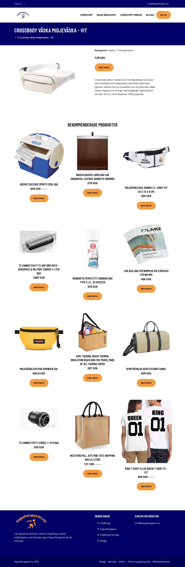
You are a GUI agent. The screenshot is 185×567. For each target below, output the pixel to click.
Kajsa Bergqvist (106, 14)
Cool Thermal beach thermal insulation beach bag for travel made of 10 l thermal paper (92, 360)
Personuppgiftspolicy (139, 561)
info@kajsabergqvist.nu (158, 3)
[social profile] (24, 3)
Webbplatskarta (161, 561)
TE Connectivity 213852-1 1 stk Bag (39, 442)
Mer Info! (104, 67)
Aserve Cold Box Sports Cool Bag (39, 184)
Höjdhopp (86, 14)
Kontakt (112, 561)
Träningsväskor (125, 50)
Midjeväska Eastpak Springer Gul (39, 369)
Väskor (112, 50)
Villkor (122, 561)
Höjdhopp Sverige (131, 14)
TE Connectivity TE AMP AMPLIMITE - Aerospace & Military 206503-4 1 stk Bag (39, 269)
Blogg (150, 14)
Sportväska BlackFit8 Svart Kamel (146, 369)
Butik (163, 15)
